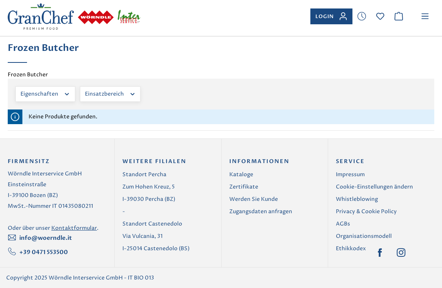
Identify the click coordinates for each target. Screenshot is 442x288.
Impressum (350, 174)
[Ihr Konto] (331, 16)
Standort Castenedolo (152, 223)
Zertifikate (243, 186)
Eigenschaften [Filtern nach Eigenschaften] (45, 93)
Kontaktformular (74, 228)
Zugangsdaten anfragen (260, 211)
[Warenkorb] (399, 16)
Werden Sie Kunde (253, 199)
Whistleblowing (357, 199)
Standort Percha (144, 174)
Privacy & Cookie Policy (366, 211)
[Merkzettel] (361, 16)
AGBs (343, 223)
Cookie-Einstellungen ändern (374, 186)
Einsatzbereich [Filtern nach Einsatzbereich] (110, 93)
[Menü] (425, 16)
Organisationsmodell (364, 236)
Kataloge (241, 174)
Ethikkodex (351, 248)
